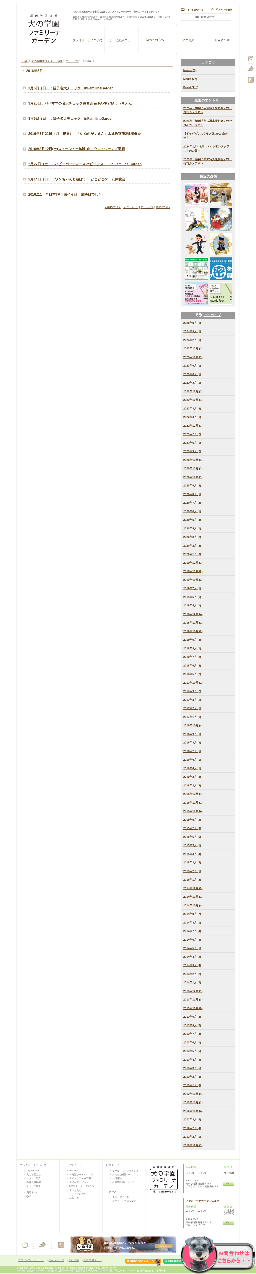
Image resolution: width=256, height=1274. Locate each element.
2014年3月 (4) (192, 965)
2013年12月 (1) (193, 991)
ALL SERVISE (121, 39)
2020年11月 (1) (193, 468)
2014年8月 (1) (192, 922)
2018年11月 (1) (193, 622)
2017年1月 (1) (192, 717)
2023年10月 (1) (193, 357)
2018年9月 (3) (192, 639)
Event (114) (190, 87)
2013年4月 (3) (192, 1059)
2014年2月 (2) (192, 974)
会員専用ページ (92, 1260)
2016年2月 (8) (192, 785)
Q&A (28, 1196)
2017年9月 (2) (192, 691)
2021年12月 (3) (193, 425)
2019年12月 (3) (193, 562)
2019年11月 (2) (193, 571)
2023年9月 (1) (192, 365)
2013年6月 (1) (192, 1042)
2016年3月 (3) (192, 776)
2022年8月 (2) (192, 408)
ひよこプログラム (78, 1194)
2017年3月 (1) (192, 699)
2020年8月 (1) (192, 494)
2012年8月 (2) (192, 1119)
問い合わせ (205, 18)
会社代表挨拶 (33, 1182)
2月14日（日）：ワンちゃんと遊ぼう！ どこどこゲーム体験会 (76, 179)
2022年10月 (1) (193, 399)
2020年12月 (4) (193, 460)
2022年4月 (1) (192, 417)
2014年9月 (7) (192, 913)
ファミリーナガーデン (87, 39)
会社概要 (73, 1260)
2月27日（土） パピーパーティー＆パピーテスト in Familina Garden (85, 164)
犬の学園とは (33, 1174)
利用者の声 (223, 39)
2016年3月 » (163, 207)
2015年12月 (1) (193, 794)
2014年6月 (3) (192, 939)
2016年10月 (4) (193, 725)
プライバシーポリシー (31, 1260)
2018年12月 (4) (193, 614)
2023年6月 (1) (192, 374)
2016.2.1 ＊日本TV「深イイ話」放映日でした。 (66, 194)
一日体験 (117, 1178)
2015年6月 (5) (192, 836)
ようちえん (75, 1190)
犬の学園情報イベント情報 (47, 61)
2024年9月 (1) (192, 331)
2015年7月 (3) (192, 828)
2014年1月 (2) (192, 982)
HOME (25, 61)
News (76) (190, 70)
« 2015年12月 (113, 207)
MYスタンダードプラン (82, 1186)
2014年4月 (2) (192, 956)
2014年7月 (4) (192, 931)
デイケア (74, 1170)
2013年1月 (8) (192, 1085)
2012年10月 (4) (193, 1111)
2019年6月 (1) (192, 597)
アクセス (189, 39)
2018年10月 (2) (193, 631)
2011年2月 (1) (192, 1136)
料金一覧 (74, 1198)
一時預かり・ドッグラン (82, 1174)
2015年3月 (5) (192, 862)
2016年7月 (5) (192, 751)
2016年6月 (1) (192, 759)
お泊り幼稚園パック (123, 1174)
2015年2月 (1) (192, 871)
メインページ (131, 207)
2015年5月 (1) (192, 845)
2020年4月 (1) (192, 528)
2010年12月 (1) (193, 1145)
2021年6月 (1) (192, 442)
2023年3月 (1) (192, 382)
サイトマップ (56, 1260)
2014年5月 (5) (192, 948)
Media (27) (190, 78)
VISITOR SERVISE (155, 39)
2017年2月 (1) (192, 708)
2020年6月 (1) (192, 511)
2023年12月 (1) (193, 348)
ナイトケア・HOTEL (80, 1178)
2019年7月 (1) (192, 588)
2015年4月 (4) (192, 854)
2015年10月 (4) (193, 811)
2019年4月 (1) (192, 605)
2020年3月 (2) (192, 537)
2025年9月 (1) (192, 322)
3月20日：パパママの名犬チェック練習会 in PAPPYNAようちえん (80, 103)
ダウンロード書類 (223, 9)
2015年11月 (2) (193, 802)
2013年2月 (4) (192, 1076)
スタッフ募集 (33, 1186)
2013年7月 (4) (192, 1033)
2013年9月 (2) (192, 1016)
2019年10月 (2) (193, 579)
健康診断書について (123, 1182)
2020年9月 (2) (192, 485)
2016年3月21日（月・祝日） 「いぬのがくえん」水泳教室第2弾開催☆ (84, 134)
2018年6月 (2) (192, 665)
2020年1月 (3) (192, 554)
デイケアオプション (80, 1182)
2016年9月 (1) (192, 734)
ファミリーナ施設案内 (124, 1201)
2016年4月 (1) (192, 768)
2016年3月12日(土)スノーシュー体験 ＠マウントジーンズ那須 (76, 149)
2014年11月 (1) (193, 896)
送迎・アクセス (120, 1197)
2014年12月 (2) (193, 888)
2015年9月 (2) (192, 819)
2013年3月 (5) (192, 1068)
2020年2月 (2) (192, 545)
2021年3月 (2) (192, 451)
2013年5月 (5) (192, 1051)
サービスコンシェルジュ (125, 1170)
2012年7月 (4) (192, 1128)
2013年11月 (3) (193, 999)
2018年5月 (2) (192, 674)
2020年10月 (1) (193, 477)
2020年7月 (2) (192, 502)
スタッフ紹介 (33, 1178)
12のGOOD (32, 1170)
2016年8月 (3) (192, 742)
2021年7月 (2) (192, 434)
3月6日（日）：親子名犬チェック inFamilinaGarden (71, 88)
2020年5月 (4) (192, 519)
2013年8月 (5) (192, 1025)
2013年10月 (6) (193, 1008)
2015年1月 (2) (192, 879)
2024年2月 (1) (192, 340)
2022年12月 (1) (193, 391)
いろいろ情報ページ (191, 9)
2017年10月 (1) (193, 682)
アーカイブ (72, 61)
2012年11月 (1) (193, 1102)
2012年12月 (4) (193, 1094)
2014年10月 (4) (193, 905)
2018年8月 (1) (192, 648)
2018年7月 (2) (192, 656)
